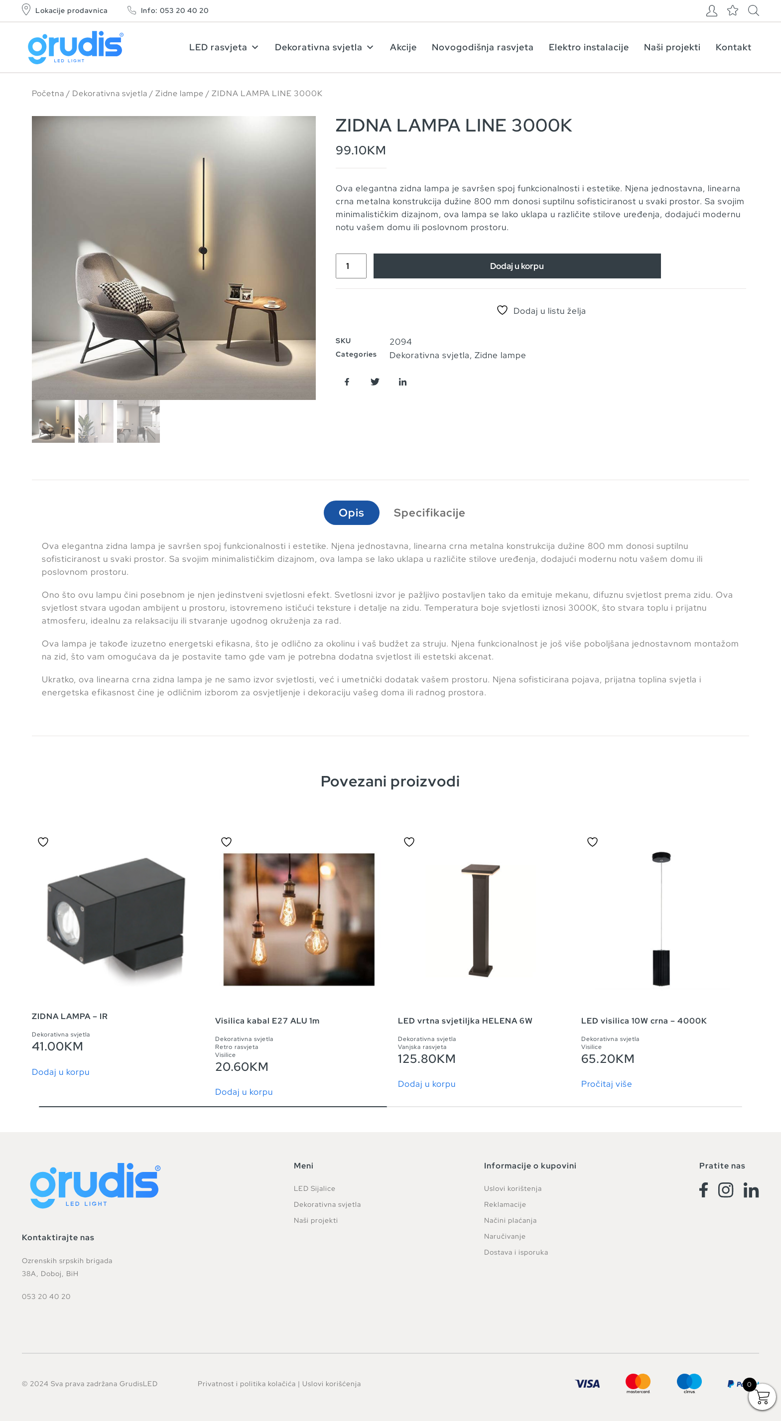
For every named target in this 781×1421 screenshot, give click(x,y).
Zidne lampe (179, 93)
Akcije (403, 47)
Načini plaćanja (510, 1220)
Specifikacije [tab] (430, 513)
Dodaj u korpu (517, 265)
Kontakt (734, 47)
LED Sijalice (315, 1188)
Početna (48, 93)
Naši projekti (672, 47)
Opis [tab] (352, 513)
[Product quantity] (351, 266)
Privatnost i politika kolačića (247, 1383)
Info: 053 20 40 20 (175, 10)
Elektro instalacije (589, 47)
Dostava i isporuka (516, 1252)
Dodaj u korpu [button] (61, 1072)
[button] (347, 382)
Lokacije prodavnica (71, 10)
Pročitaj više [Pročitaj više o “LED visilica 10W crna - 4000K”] (607, 1084)
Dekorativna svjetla (325, 47)
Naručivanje (505, 1236)
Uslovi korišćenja (331, 1383)
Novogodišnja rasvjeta (483, 47)
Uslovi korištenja (513, 1188)
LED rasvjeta (224, 47)
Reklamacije (505, 1204)
